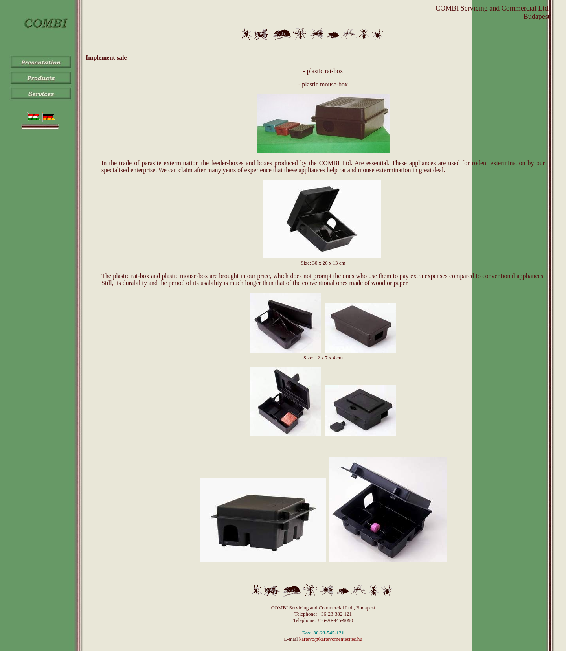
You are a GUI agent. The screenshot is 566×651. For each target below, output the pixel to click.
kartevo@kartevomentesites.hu (330, 639)
